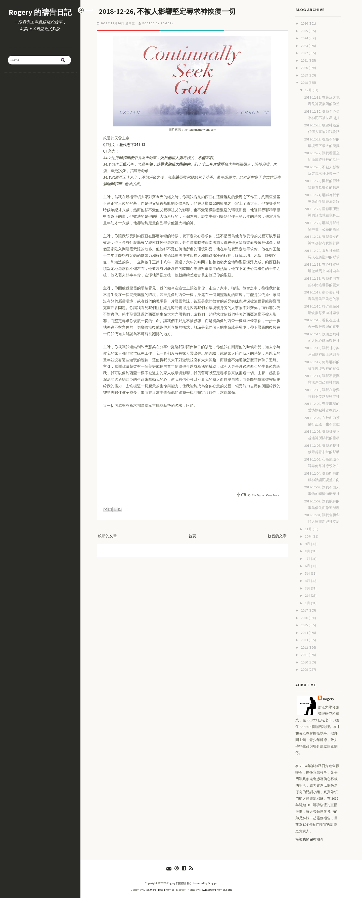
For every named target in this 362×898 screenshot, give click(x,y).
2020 (305, 67)
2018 (305, 82)
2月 (308, 595)
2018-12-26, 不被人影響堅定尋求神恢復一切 (176, 11)
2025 (305, 31)
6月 (308, 566)
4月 (308, 580)
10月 (309, 536)
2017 (305, 610)
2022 (305, 53)
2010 (305, 662)
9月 (308, 544)
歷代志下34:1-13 (132, 144)
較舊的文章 (277, 535)
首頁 (192, 535)
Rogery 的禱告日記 (40, 12)
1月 (308, 603)
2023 (305, 45)
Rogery (328, 699)
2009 (305, 669)
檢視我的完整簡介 (309, 839)
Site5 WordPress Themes (158, 889)
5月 (308, 573)
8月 (308, 551)
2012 (305, 647)
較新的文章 (107, 535)
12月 (309, 90)
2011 (305, 654)
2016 (305, 618)
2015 (305, 625)
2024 (305, 38)
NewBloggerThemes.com (215, 889)
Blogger (212, 883)
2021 (305, 60)
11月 (309, 529)
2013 (305, 640)
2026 (305, 23)
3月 (308, 588)
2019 (305, 75)
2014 (305, 632)
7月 (308, 558)
